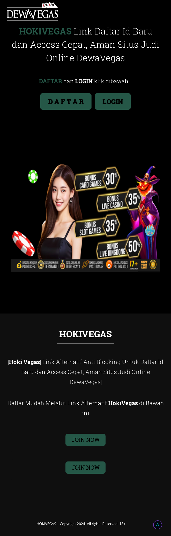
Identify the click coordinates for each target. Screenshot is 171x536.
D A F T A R (66, 101)
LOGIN (112, 101)
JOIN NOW (86, 439)
